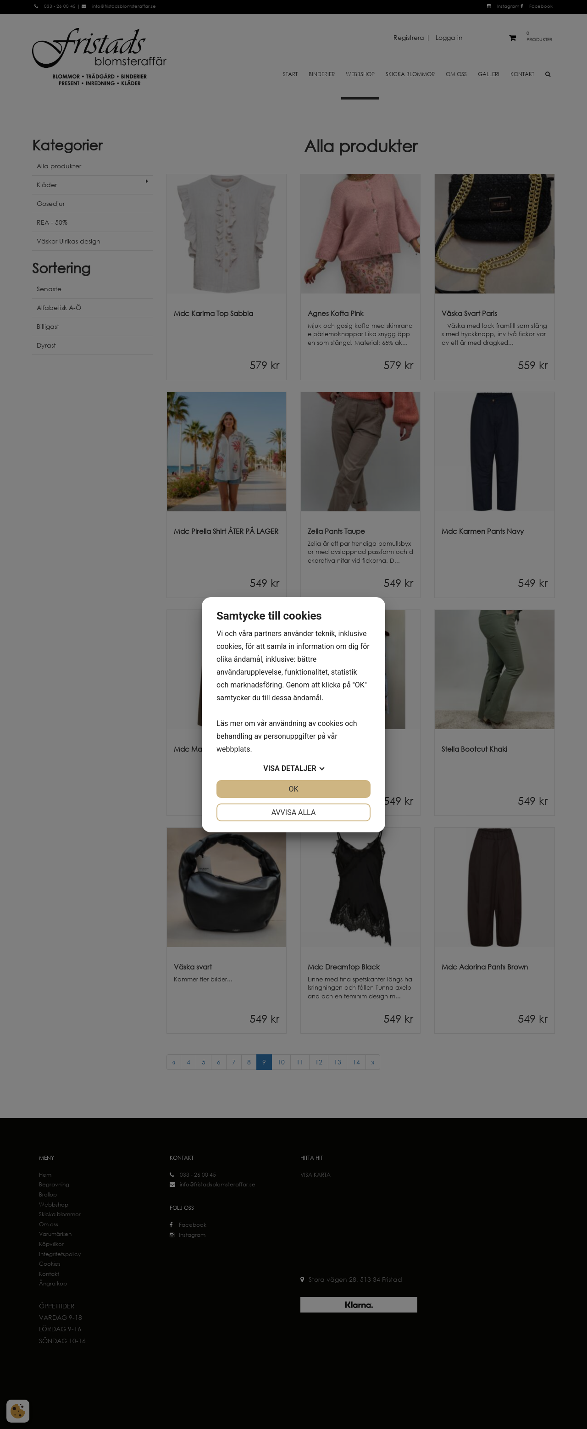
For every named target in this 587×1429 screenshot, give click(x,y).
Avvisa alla (293, 812)
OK (293, 789)
